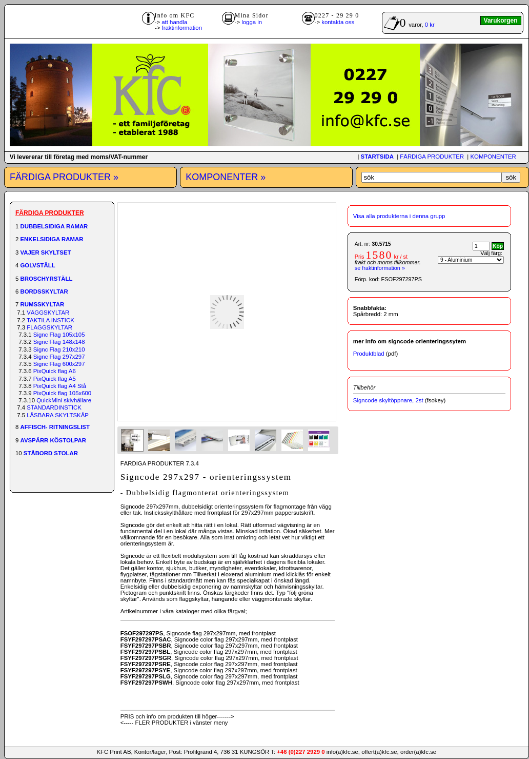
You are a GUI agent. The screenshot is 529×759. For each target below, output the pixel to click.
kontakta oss (337, 22)
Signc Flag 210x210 (59, 349)
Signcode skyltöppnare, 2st (388, 400)
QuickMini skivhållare (63, 400)
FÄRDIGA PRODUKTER (432, 156)
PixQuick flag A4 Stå (59, 386)
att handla (174, 22)
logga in (251, 22)
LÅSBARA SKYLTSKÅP (58, 415)
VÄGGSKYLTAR (48, 312)
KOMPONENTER (493, 156)
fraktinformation (182, 28)
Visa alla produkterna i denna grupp (399, 216)
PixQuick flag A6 (54, 371)
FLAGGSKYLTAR (49, 327)
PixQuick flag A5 (54, 379)
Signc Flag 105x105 (59, 335)
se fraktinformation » (380, 268)
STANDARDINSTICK (54, 407)
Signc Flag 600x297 (59, 364)
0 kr (430, 25)
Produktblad (368, 354)
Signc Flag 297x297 (59, 357)
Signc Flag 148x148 (59, 342)
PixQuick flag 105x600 (62, 393)
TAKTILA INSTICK (50, 320)
